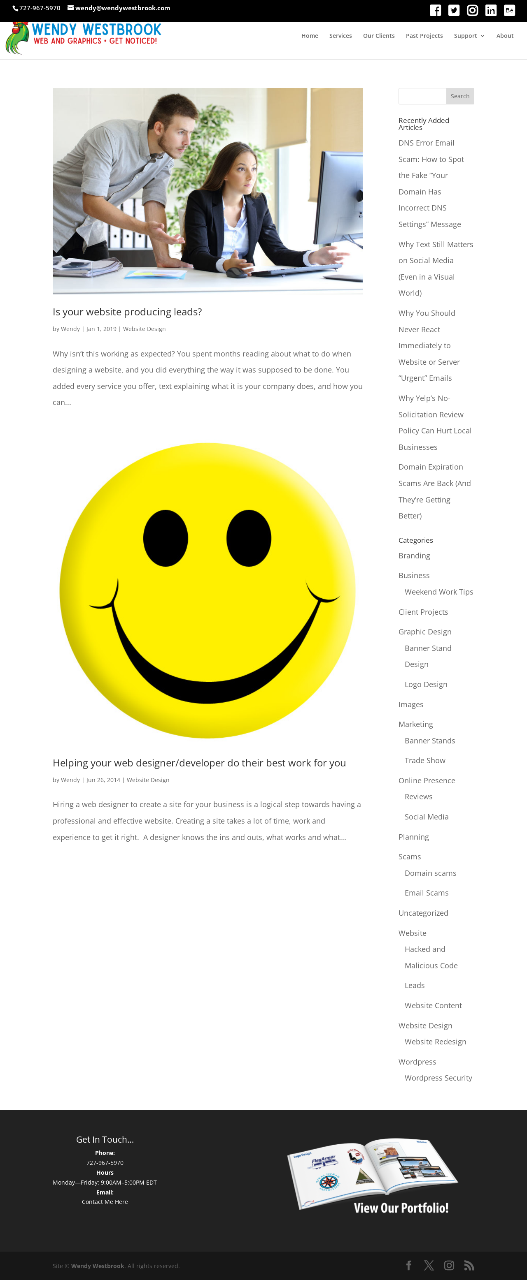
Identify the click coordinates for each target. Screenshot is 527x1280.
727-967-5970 (105, 1163)
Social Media (427, 817)
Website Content (433, 1005)
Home (309, 36)
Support (465, 36)
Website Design (144, 329)
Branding (414, 555)
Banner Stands (430, 740)
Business (414, 575)
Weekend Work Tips (439, 592)
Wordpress (417, 1062)
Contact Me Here (105, 1202)
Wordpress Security (438, 1078)
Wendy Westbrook (97, 1266)
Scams (410, 856)
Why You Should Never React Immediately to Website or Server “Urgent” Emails (429, 345)
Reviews (419, 796)
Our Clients (379, 36)
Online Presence (427, 780)
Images (411, 704)
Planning (414, 837)
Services (340, 36)
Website (413, 933)
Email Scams (427, 893)
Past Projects (424, 36)
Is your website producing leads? (127, 311)
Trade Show (425, 760)
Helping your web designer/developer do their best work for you (199, 762)
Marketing (416, 724)
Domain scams (431, 873)
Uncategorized (423, 913)
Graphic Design (425, 632)
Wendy (70, 329)
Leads (415, 985)
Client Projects (423, 612)
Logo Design (426, 684)
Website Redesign (435, 1041)
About (505, 36)
